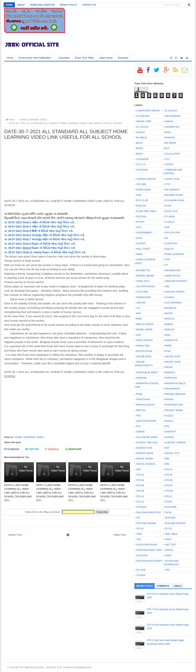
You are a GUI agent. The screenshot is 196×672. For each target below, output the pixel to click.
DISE (138, 195)
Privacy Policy (68, 5)
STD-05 (168, 480)
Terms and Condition (42, 5)
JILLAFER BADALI (145, 286)
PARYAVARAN (172, 388)
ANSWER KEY (172, 127)
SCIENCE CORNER (175, 442)
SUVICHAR (170, 507)
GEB (167, 227)
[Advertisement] (67, 90)
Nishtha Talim (143, 345)
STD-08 (140, 491)
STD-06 (140, 485)
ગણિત (35, 222)
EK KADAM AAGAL (175, 200)
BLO (167, 148)
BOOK (139, 153)
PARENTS (170, 372)
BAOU (139, 143)
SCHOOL (169, 437)
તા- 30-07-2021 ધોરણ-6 (18, 235)
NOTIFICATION (144, 351)
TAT (138, 517)
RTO (167, 426)
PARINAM (141, 378)
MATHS (168, 313)
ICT (166, 265)
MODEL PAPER (144, 329)
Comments (163, 586)
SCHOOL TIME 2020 (147, 442)
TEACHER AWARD (146, 523)
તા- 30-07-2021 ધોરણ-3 (18, 222)
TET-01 (140, 528)
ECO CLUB (142, 200)
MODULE (169, 329)
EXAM (168, 205)
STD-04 (140, 480)
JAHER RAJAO (172, 275)
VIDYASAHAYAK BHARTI (149, 561)
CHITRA (169, 164)
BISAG (139, 148)
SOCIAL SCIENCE (145, 464)
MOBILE (169, 324)
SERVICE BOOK (144, 453)
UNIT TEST (170, 544)
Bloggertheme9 (83, 667)
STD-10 (140, 496)
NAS (138, 335)
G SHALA (170, 222)
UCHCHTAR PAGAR (146, 544)
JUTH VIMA (142, 291)
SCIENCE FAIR (144, 448)
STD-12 (140, 501)
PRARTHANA (143, 399)
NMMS (168, 345)
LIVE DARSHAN (173, 302)
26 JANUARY (143, 116)
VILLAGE (141, 570)
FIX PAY (140, 222)
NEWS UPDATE (144, 340)
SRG (167, 464)
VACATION (142, 555)
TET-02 (168, 528)
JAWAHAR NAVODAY (176, 281)
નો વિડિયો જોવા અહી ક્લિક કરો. (56, 222)
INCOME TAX (143, 270)
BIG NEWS (170, 143)
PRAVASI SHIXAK (145, 404)
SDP (167, 448)
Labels (177, 586)
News (167, 335)
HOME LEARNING (174, 254)
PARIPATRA (171, 378)
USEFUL (169, 550)
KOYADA (169, 297)
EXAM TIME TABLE (146, 211)
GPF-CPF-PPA (172, 232)
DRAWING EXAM (174, 195)
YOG (167, 570)
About (21, 5)
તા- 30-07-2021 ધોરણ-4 (18, 226)
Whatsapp (74, 449)
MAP (138, 313)
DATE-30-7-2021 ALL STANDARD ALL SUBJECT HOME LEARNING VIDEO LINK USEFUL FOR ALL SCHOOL (63, 123)
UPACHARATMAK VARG (149, 550)
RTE (138, 426)
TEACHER (170, 517)
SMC (167, 458)
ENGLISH (141, 205)
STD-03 (168, 475)
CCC (167, 159)
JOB (167, 286)
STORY (168, 501)
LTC (138, 308)
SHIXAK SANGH (144, 458)
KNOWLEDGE (143, 297)
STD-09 (168, 491)
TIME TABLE (171, 534)
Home (9, 5)
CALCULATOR (172, 153)
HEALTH (169, 249)
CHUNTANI (142, 170)
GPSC (139, 238)
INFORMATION (172, 270)
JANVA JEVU (143, 281)
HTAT (167, 259)
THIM (139, 534)
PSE (138, 415)
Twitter (32, 449)
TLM (138, 539)
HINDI (139, 254)
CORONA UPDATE (146, 179)
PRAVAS (169, 399)
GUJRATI (141, 243)
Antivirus (140, 132)
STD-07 (168, 485)
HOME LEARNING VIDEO (29, 437)
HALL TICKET (143, 249)
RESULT (169, 421)
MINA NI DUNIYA (145, 324)
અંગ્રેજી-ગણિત (40, 235)
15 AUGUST (171, 110)
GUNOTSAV (171, 243)
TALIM (168, 512)
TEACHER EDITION (175, 523)
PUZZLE (169, 415)
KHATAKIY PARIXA (175, 291)
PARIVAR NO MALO (175, 383)
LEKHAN (140, 302)
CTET (168, 184)
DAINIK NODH (143, 189)
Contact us (89, 5)
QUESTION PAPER (146, 421)
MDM (139, 318)
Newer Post (15, 534)
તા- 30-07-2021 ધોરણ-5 (18, 230)
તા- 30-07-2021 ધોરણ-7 (18, 239)
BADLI (168, 132)
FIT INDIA (170, 216)
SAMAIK (140, 431)
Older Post (120, 534)
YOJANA (140, 575)
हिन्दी (34, 230)
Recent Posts (144, 586)
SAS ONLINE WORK (147, 437)
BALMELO (141, 137)
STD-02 (140, 475)
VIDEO (168, 555)
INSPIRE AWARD (145, 275)
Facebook (11, 449)
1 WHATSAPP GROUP (148, 110)
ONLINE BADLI (144, 356)
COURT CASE (172, 179)
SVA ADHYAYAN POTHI (148, 512)
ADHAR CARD (143, 121)
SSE (138, 469)
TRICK (168, 539)
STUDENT (141, 507)
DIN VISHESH (172, 189)
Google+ (52, 449)
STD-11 (168, 496)
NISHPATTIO (171, 340)
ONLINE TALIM (172, 362)
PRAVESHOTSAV (174, 404)
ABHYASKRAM (172, 116)
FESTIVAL (141, 216)
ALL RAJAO (142, 127)
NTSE (168, 351)
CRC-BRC (141, 184)
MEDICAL (170, 318)
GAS (138, 227)
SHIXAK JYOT (172, 453)
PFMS (139, 394)
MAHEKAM (170, 308)
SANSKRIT (170, 431)
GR (166, 238)
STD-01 (168, 469)
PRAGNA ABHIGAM (175, 394)
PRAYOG (141, 410)
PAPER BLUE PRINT (147, 372)
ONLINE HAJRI (172, 356)
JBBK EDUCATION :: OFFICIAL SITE (43, 667)
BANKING (170, 137)
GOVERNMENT (144, 232)
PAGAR (168, 367)
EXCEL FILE (171, 211)
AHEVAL (169, 121)
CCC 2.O (140, 164)
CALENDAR (142, 159)
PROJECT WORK (174, 410)
